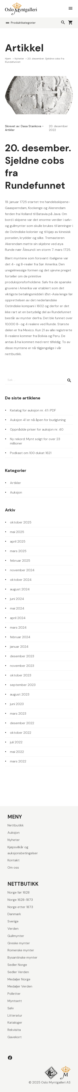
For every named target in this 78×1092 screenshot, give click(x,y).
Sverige (13, 921)
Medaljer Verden (19, 986)
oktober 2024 (21, 579)
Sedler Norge (17, 965)
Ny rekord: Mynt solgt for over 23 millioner (35, 441)
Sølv (10, 1008)
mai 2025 (17, 532)
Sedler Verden (18, 972)
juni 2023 (17, 704)
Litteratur (14, 1015)
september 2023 (23, 685)
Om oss (13, 867)
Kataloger (14, 1022)
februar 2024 (20, 637)
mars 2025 (18, 551)
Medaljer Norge (18, 979)
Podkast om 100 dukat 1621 (30, 453)
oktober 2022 (20, 732)
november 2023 (22, 666)
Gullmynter (15, 936)
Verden (13, 928)
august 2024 (20, 589)
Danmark (14, 914)
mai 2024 (17, 608)
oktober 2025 (20, 522)
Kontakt (13, 860)
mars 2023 (18, 713)
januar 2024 (19, 646)
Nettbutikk (15, 825)
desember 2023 (22, 656)
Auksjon (16, 492)
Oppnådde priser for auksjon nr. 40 (36, 429)
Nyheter (20, 58)
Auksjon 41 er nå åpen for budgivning (38, 420)
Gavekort (14, 1037)
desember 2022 (22, 723)
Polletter (14, 993)
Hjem (8, 58)
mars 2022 (18, 761)
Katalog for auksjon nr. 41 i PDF (33, 410)
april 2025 (17, 541)
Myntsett (14, 1001)
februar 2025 (20, 560)
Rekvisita (14, 1030)
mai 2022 (17, 752)
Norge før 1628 (18, 892)
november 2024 (22, 570)
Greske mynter (18, 943)
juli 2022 (16, 742)
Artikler (10, 130)
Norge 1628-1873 (20, 899)
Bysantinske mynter (22, 957)
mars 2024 (18, 627)
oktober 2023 (20, 675)
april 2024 (18, 618)
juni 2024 (17, 599)
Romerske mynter (20, 950)
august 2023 (19, 694)
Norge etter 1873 (20, 907)
